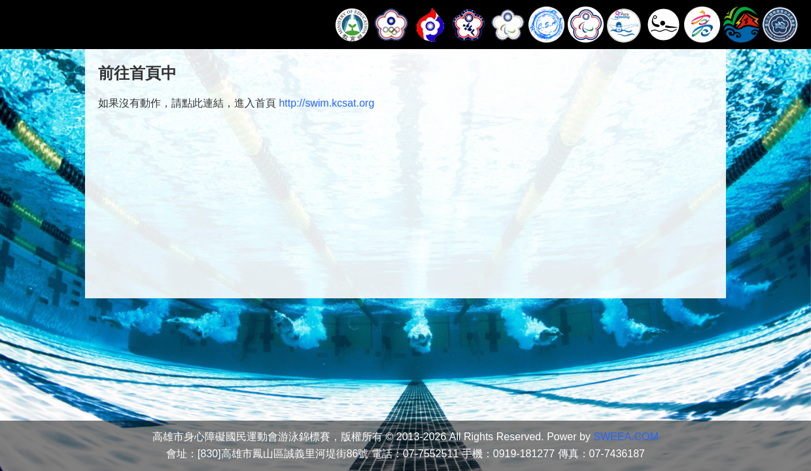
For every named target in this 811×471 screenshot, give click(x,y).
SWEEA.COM (626, 436)
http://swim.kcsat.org (326, 103)
